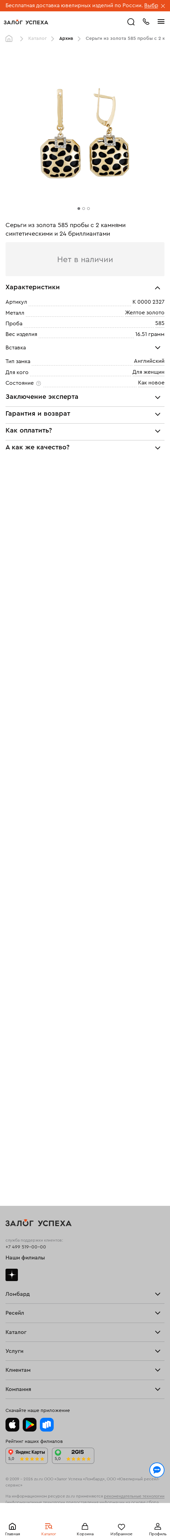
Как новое (151, 382)
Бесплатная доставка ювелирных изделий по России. (74, 5)
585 (159, 323)
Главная (11, 38)
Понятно (85, 1520)
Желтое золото (144, 312)
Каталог (37, 38)
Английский (149, 361)
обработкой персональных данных (106, 1503)
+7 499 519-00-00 (26, 1247)
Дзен (12, 1275)
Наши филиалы (25, 1257)
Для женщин (148, 372)
